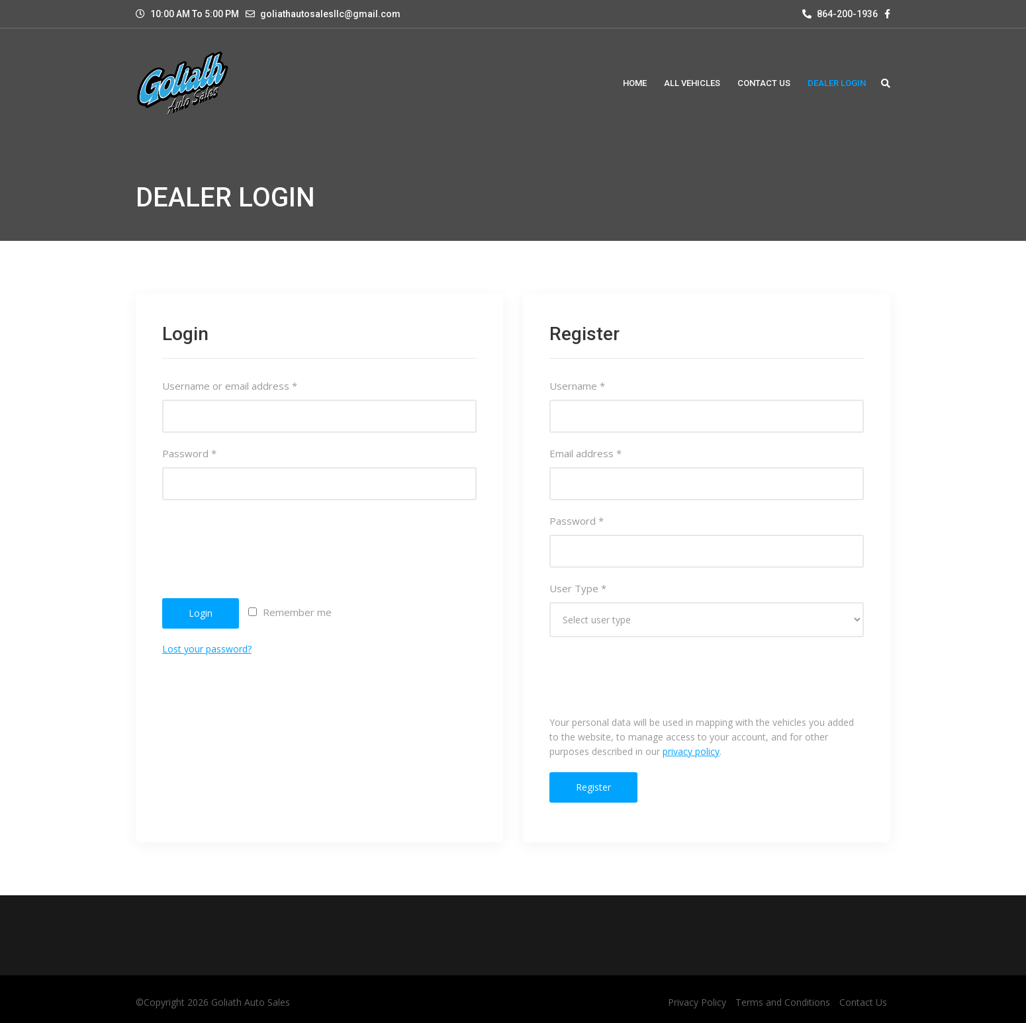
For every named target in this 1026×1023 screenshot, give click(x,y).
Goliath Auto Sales (250, 1002)
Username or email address (229, 385)
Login (200, 613)
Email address (585, 453)
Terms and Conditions (782, 1002)
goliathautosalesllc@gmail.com (330, 14)
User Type (577, 588)
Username (577, 385)
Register (593, 787)
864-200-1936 (840, 14)
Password (189, 453)
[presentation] (262, 539)
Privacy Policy (697, 1002)
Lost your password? (207, 649)
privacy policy (691, 751)
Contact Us (863, 1002)
